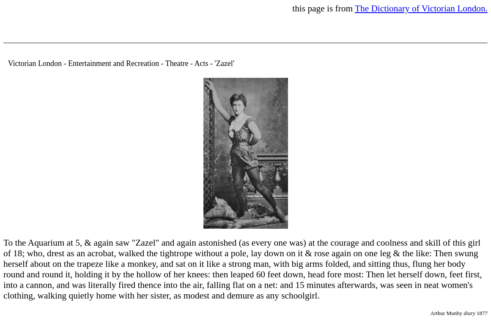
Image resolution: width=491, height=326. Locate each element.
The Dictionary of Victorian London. (421, 8)
